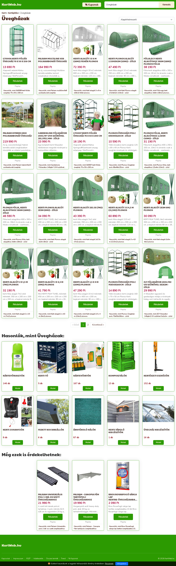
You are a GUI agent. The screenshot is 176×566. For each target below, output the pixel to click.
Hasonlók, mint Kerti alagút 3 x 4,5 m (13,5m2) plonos (122, 240)
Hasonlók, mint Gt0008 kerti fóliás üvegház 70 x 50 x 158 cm (16, 91)
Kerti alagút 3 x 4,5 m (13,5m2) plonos (121, 209)
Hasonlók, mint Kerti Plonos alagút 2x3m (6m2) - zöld (52, 240)
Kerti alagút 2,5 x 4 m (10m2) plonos (85, 283)
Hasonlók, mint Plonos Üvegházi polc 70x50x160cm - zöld (122, 315)
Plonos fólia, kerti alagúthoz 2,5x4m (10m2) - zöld (156, 135)
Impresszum (18, 558)
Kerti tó (43, 375)
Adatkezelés (38, 558)
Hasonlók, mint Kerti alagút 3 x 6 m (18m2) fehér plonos (87, 91)
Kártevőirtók (82, 375)
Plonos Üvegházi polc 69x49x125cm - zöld (122, 134)
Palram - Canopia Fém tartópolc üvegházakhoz (86, 497)
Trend (63, 558)
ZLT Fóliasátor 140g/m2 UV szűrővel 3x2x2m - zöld (157, 284)
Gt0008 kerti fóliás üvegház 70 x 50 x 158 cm (17, 60)
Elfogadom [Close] (121, 563)
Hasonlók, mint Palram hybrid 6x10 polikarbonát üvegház (17, 166)
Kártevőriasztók (13, 375)
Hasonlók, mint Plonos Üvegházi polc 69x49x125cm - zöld (122, 166)
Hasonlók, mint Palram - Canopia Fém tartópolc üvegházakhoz (87, 527)
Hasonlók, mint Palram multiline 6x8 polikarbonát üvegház (53, 91)
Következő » (98, 324)
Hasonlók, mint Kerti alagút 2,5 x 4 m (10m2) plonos (87, 315)
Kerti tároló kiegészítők (116, 431)
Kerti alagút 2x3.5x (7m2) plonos (88, 209)
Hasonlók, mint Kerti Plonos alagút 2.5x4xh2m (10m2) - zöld (122, 91)
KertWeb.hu (11, 4)
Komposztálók (117, 375)
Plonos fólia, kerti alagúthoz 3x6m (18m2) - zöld (17, 210)
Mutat (17, 388)
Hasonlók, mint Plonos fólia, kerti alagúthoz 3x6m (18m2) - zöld (16, 240)
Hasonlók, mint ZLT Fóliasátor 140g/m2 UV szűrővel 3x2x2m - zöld (158, 315)
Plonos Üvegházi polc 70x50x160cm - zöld (122, 283)
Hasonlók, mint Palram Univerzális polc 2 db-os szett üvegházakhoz (52, 527)
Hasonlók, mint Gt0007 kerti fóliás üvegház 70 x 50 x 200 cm (87, 166)
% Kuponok (73, 558)
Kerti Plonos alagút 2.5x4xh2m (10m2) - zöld (122, 60)
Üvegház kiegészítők (157, 429)
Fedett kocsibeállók (51, 429)
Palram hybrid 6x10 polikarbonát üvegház (17, 134)
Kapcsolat (6, 558)
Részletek (18, 81)
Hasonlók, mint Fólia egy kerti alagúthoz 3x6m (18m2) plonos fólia (156, 92)
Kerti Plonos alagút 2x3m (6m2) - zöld (51, 209)
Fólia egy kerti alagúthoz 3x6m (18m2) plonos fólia (157, 61)
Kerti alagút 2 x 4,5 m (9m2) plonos (50, 283)
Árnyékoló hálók (84, 429)
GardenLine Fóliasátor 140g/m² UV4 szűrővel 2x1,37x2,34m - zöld (52, 135)
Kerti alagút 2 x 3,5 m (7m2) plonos (15, 283)
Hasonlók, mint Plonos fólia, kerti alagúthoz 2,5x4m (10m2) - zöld (157, 166)
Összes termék (52, 558)
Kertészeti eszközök (156, 375)
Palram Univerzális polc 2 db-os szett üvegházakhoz (50, 497)
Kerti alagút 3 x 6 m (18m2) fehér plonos (85, 60)
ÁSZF (28, 558)
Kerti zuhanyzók (13, 429)
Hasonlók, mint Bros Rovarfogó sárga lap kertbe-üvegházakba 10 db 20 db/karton (122, 528)
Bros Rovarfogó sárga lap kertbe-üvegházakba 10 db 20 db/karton (122, 498)
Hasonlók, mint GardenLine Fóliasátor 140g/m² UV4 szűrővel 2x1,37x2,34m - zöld (51, 167)
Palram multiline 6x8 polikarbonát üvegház (52, 60)
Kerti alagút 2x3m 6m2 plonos (157, 209)
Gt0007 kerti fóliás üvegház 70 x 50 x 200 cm (87, 134)
